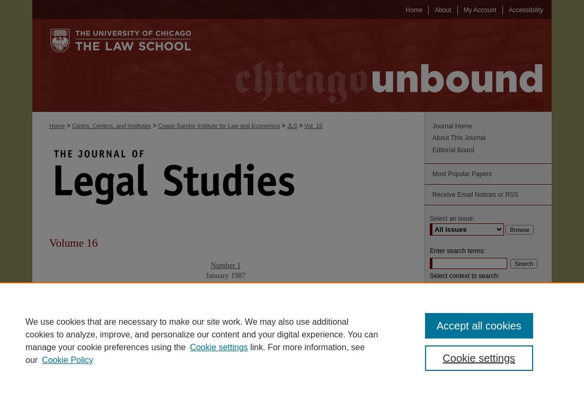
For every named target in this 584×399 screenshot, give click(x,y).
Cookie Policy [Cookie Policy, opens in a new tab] (67, 360)
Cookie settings (218, 347)
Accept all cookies (479, 326)
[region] (292, 340)
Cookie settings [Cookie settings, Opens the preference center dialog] (479, 358)
